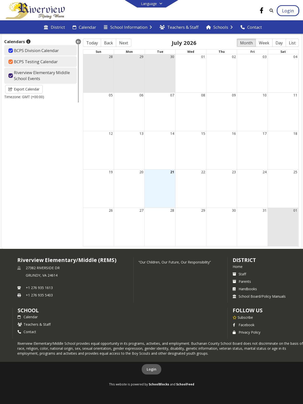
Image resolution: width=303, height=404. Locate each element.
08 (203, 95)
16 (234, 133)
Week (264, 43)
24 (265, 172)
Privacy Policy (246, 332)
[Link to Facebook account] (261, 11)
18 (295, 133)
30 (172, 56)
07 (172, 95)
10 (265, 95)
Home (238, 266)
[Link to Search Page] (270, 10)
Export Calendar (23, 89)
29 (141, 56)
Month (246, 43)
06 (141, 95)
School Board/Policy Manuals (259, 296)
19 (111, 172)
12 (111, 133)
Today (92, 43)
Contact (27, 331)
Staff (239, 274)
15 (203, 133)
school (28, 310)
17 (265, 133)
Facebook (243, 324)
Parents (242, 281)
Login (151, 369)
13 (141, 133)
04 (295, 56)
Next (123, 43)
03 (265, 56)
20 (141, 172)
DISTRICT (244, 260)
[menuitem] (54, 27)
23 (234, 172)
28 (111, 56)
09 (234, 95)
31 (265, 210)
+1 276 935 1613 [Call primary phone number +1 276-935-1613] (39, 287)
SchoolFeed (185, 384)
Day (279, 43)
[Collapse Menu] (78, 42)
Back (108, 43)
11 (295, 95)
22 (203, 172)
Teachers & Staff (34, 324)
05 (111, 95)
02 (234, 56)
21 (172, 172)
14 (172, 133)
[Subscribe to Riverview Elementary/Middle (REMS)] (243, 317)
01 (203, 56)
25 (295, 172)
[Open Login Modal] (288, 10)
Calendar (28, 317)
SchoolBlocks (159, 384)
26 (111, 210)
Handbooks (245, 289)
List (292, 43)
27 (141, 210)
